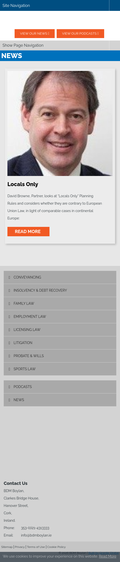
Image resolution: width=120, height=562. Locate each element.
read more (28, 231)
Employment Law (30, 317)
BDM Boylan (60, 20)
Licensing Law (27, 330)
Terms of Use (36, 547)
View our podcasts (82, 34)
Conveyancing (27, 277)
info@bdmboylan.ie (36, 535)
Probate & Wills (29, 356)
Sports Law (25, 369)
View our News (30, 34)
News (19, 400)
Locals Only (22, 184)
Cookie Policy (56, 547)
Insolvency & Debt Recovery (40, 290)
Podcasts (23, 387)
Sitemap (7, 547)
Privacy (20, 547)
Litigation (23, 343)
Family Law (24, 303)
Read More (107, 556)
